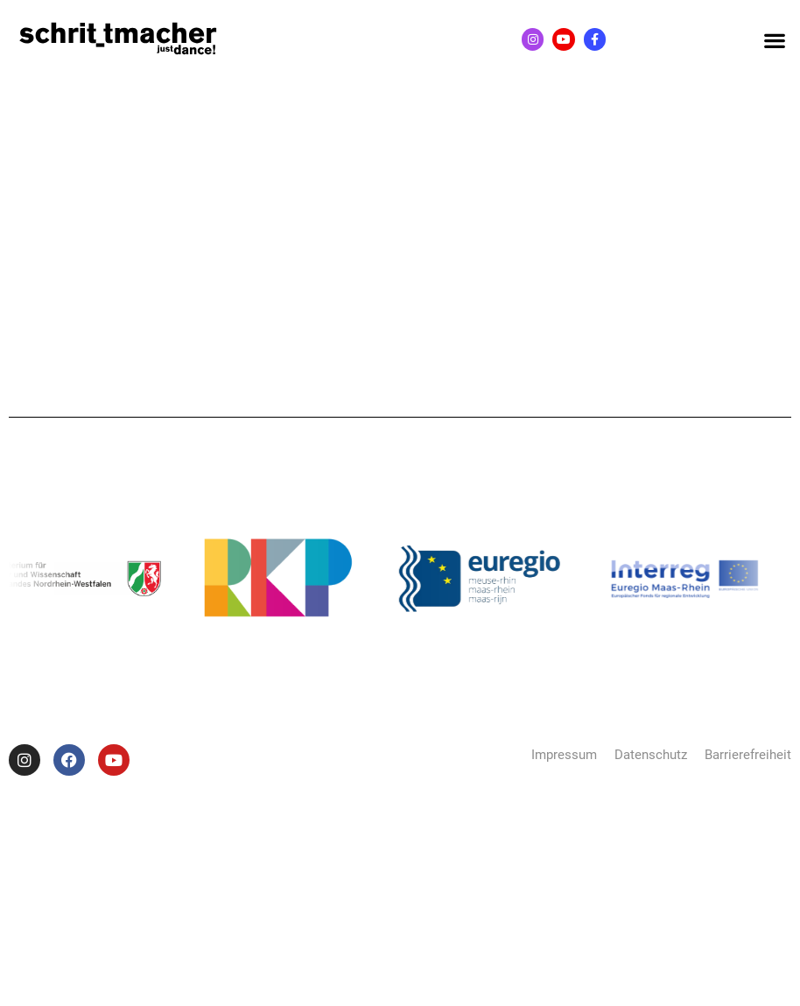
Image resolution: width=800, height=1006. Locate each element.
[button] (774, 40)
